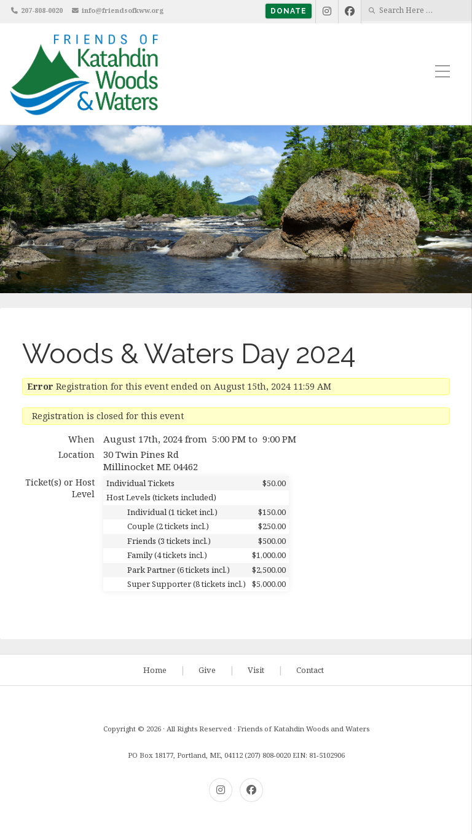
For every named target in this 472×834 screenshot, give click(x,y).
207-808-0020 (42, 10)
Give (207, 669)
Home (155, 669)
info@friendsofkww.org (123, 10)
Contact (310, 669)
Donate (288, 11)
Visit (256, 669)
